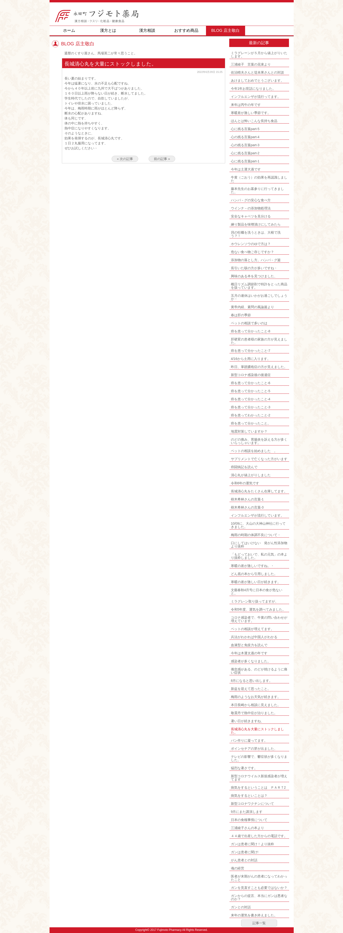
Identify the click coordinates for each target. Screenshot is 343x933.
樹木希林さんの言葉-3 (247, 507)
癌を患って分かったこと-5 (250, 391)
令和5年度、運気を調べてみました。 (258, 609)
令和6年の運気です (245, 483)
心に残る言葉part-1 (245, 161)
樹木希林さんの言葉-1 (247, 499)
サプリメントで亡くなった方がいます (259, 459)
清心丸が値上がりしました (251, 475)
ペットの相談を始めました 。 (254, 451)
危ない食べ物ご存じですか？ (252, 252)
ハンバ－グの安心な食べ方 (251, 200)
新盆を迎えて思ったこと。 (251, 689)
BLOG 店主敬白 (225, 30)
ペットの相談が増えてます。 (252, 629)
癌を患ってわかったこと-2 (250, 415)
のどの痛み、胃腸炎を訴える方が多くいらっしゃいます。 (259, 441)
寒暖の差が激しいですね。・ (252, 566)
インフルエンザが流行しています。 (257, 515)
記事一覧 (259, 923)
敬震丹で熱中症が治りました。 (254, 713)
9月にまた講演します (247, 812)
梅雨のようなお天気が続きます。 (256, 697)
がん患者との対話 (244, 860)
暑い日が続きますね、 (247, 721)
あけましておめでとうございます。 (257, 80)
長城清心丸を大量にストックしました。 (257, 730)
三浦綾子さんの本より (247, 828)
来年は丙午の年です (246, 105)
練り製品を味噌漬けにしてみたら (256, 224)
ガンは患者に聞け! (244, 852)
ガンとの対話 (241, 907)
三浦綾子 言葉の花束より (251, 64)
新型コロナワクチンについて (252, 804)
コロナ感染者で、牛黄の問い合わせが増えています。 (259, 619)
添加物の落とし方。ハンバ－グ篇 (256, 260)
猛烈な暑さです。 (244, 768)
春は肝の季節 (241, 315)
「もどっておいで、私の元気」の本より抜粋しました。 (259, 556)
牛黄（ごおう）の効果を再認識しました (259, 179)
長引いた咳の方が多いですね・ (254, 268)
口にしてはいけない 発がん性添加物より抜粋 (259, 544)
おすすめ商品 (186, 30)
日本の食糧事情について (249, 820)
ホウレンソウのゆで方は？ (251, 244)
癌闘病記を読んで (244, 467)
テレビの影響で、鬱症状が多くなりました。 (259, 758)
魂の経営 (237, 868)
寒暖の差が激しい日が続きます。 (256, 582)
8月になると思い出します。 (252, 681)
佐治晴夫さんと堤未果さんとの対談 (257, 72)
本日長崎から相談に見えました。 (256, 705)
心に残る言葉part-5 (245, 129)
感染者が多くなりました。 (251, 661)
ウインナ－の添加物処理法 (251, 208)
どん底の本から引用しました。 (254, 574)
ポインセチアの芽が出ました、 (254, 748)
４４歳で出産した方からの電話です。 (259, 836)
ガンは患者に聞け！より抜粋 (252, 844)
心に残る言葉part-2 (245, 153)
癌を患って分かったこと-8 (250, 331)
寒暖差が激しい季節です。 (251, 113)
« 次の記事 (125, 159)
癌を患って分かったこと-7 (250, 351)
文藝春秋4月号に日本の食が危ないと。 (257, 591)
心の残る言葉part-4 (245, 137)
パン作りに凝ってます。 (249, 740)
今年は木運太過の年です (249, 653)
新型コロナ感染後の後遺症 (251, 375)
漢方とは (108, 30)
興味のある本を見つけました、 (254, 276)
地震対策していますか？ (249, 431)
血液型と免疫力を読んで (249, 645)
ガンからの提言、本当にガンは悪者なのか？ (259, 897)
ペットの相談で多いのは (249, 323)
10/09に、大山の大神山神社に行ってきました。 (258, 525)
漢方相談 (147, 30)
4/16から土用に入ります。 (250, 359)
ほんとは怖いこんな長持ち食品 (254, 121)
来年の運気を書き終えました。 (254, 915)
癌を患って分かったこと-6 (250, 383)
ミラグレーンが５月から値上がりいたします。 (259, 54)
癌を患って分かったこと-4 (250, 399)
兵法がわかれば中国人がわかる (254, 637)
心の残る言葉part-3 (245, 145)
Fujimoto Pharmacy (169, 930)
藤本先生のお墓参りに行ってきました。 (257, 190)
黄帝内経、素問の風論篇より (252, 307)
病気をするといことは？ (249, 795)
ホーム (69, 30)
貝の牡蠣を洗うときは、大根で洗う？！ (256, 234)
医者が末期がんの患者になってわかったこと (259, 877)
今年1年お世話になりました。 (253, 88)
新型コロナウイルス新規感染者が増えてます (259, 777)
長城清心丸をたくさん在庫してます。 (259, 491)
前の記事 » (162, 159)
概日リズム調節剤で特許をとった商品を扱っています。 (259, 285)
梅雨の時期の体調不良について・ (256, 535)
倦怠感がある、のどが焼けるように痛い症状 (259, 670)
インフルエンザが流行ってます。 (256, 97)
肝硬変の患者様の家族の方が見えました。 (259, 340)
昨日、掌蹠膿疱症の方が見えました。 (259, 367)
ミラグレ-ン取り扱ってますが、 (255, 601)
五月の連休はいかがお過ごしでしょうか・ (259, 297)
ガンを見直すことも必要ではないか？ (259, 888)
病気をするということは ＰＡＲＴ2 (258, 787)
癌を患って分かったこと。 (251, 423)
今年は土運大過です (246, 169)
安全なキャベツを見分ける (251, 216)
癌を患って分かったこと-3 (250, 407)
